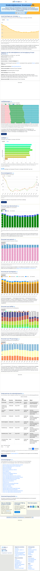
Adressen (16, 548)
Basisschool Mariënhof (7, 467)
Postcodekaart (31, 562)
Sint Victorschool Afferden (8, 474)
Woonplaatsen (22, 552)
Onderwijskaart (31, 560)
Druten (33, 63)
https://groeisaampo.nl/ (16, 66)
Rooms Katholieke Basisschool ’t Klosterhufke (11, 466)
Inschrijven (17, 512)
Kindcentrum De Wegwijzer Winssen (10, 473)
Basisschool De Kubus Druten (8, 484)
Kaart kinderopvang (32, 559)
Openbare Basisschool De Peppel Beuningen (11, 488)
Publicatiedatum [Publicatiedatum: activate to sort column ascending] (18, 400)
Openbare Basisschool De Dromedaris (10, 489)
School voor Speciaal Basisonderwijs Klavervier (12, 492)
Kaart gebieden (31, 558)
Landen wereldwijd (18, 554)
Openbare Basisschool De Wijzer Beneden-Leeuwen (13, 464)
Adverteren (30, 565)
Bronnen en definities (32, 549)
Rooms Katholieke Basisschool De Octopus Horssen (13, 477)
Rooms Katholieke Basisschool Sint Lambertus (12, 476)
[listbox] (3, 209)
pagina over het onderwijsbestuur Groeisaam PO (26, 268)
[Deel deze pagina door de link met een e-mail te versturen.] (28, 506)
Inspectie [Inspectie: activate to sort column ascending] (26, 400)
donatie (7, 510)
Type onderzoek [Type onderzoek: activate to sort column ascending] (4, 399)
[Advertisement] (20, 91)
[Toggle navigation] (25, 2)
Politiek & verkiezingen (19, 568)
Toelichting (4, 134)
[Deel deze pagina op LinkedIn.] (33, 506)
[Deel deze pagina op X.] (38, 506)
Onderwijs (17, 566)
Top (32, 517)
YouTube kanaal (31, 569)
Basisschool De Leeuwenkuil (8, 480)
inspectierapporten (14, 453)
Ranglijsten (30, 554)
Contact (29, 566)
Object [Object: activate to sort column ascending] (31, 400)
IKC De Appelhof (6, 471)
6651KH (18, 63)
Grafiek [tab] (3, 19)
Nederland (21, 553)
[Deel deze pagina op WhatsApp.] (36, 506)
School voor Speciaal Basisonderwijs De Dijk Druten (13, 490)
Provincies (17, 553)
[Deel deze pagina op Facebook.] (31, 506)
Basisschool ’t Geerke (7, 485)
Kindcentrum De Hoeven (7, 487)
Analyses (30, 548)
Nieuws (29, 553)
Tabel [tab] (8, 19)
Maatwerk (30, 567)
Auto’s (16, 559)
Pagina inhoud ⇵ (20, 13)
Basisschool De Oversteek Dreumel (9, 479)
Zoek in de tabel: (30, 397)
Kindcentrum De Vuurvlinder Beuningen (10, 483)
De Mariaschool (6, 482)
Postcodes (17, 552)
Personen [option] (3, 209)
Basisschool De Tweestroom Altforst (10, 469)
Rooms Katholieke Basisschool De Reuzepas (11, 478)
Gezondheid (17, 560)
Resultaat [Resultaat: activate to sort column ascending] (11, 400)
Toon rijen (5, 447)
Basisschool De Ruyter (7, 468)
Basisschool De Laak (7, 472)
